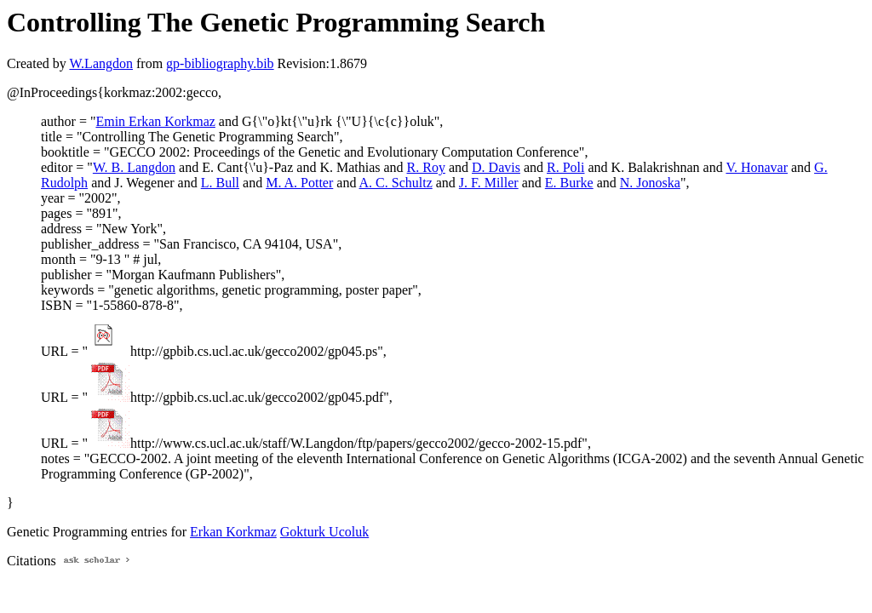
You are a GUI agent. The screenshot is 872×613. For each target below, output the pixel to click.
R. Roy (426, 167)
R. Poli (565, 167)
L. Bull (220, 182)
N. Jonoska (650, 182)
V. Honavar (757, 167)
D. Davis (496, 167)
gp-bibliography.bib (220, 63)
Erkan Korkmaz (233, 531)
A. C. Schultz (396, 182)
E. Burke (569, 182)
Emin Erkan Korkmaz (155, 121)
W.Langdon (101, 63)
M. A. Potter (299, 182)
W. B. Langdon (134, 167)
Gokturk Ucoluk (324, 531)
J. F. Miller (489, 182)
